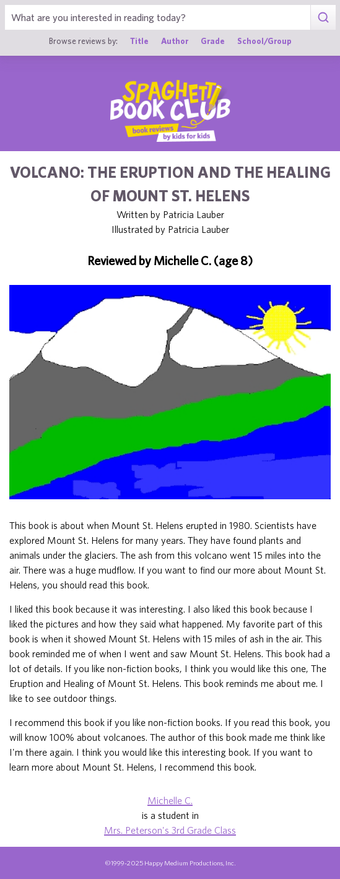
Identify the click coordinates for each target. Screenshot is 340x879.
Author (174, 41)
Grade (213, 41)
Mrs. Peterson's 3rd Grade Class (170, 830)
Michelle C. (170, 800)
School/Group (264, 41)
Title (139, 41)
